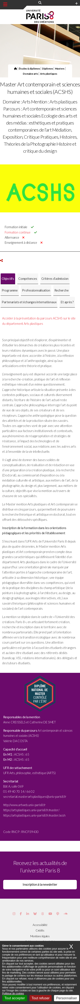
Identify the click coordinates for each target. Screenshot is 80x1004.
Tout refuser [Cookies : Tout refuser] (40, 998)
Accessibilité (40, 925)
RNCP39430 (30, 832)
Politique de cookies (13, 993)
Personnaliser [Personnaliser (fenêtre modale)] (66, 998)
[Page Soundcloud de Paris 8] (65, 913)
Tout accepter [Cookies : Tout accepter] (14, 998)
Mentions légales (39, 936)
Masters (59, 68)
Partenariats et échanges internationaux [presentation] (29, 302)
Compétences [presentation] (27, 278)
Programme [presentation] (10, 290)
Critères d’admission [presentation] (55, 278)
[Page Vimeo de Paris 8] (27, 913)
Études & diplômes (29, 68)
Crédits (40, 930)
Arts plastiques (48, 73)
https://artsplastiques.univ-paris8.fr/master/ (31, 810)
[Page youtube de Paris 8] (50, 913)
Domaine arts (30, 73)
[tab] (8, 278)
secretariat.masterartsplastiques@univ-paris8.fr (34, 796)
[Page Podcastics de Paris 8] (57, 913)
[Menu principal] (5, 4)
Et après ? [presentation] (67, 302)
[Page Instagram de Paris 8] (14, 913)
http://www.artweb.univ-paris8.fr (24, 805)
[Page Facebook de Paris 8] (21, 913)
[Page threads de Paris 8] (42, 913)
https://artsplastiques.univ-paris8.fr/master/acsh (34, 815)
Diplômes (47, 68)
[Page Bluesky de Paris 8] (35, 913)
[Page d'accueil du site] (15, 68)
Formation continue (18, 232)
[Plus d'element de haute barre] (76, 3)
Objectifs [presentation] (8, 278)
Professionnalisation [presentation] (36, 290)
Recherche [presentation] (61, 290)
